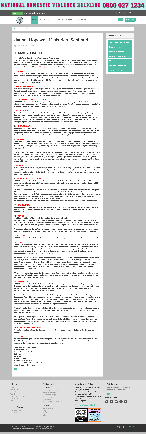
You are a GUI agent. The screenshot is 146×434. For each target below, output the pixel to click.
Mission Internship (116, 61)
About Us (109, 13)
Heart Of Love (130, 13)
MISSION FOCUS (44, 20)
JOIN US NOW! (17, 13)
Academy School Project (118, 65)
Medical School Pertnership (119, 56)
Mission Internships (116, 52)
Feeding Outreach (115, 47)
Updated (19, 46)
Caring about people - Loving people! (36, 13)
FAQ (115, 13)
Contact (121, 13)
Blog (22, 29)
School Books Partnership (119, 42)
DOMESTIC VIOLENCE (63, 20)
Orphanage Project (116, 70)
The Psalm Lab (129, 427)
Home (33, 20)
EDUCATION (80, 20)
